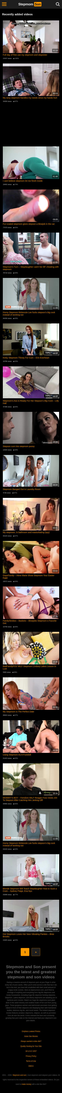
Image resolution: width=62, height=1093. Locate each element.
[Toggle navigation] (4, 4)
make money (26, 1084)
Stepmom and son (19, 1075)
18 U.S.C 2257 (31, 1051)
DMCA (30, 1066)
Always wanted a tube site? (31, 1041)
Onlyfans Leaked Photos (31, 1031)
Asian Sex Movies (31, 1036)
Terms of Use (31, 1061)
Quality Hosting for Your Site (31, 1046)
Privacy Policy (31, 1056)
